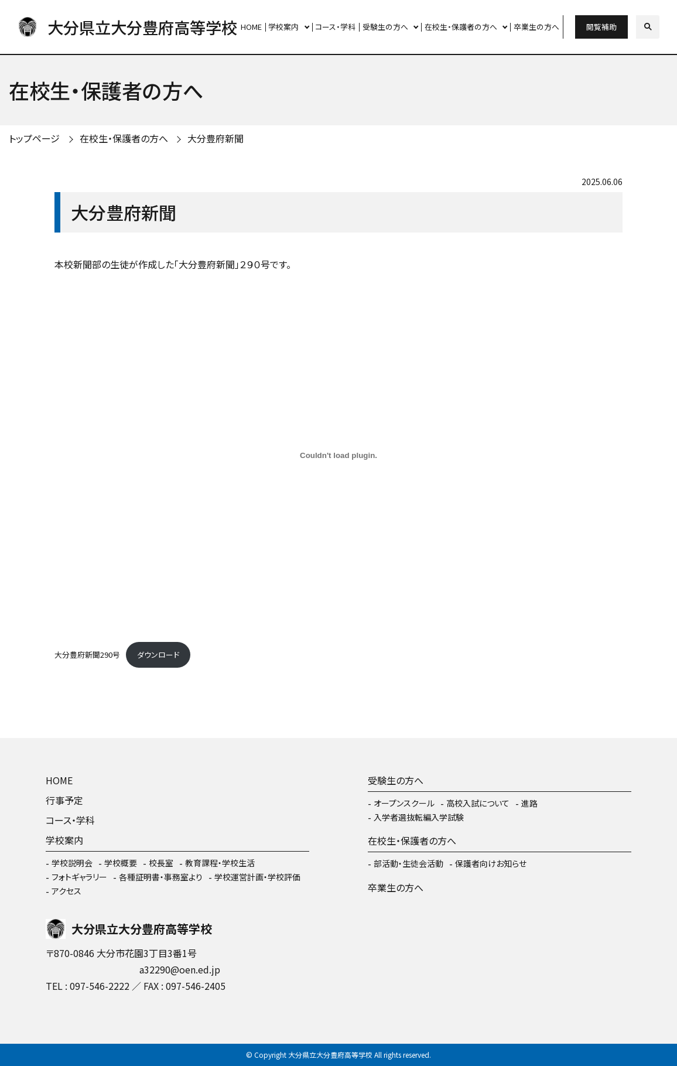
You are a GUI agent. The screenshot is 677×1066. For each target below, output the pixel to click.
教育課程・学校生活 (220, 863)
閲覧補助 (601, 26)
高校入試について (478, 803)
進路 (529, 803)
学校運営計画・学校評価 (257, 877)
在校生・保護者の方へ (461, 26)
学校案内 (283, 26)
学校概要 (120, 863)
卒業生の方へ (536, 26)
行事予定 (64, 800)
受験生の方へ (385, 26)
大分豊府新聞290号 (87, 654)
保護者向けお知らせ (490, 863)
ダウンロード (158, 654)
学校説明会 (72, 863)
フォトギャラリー (79, 877)
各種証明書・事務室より (161, 877)
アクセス (66, 891)
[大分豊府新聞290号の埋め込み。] (338, 455)
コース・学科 (335, 26)
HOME (251, 26)
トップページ (34, 138)
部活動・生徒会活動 (408, 863)
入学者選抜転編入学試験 (419, 817)
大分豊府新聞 (215, 138)
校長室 (161, 863)
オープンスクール (404, 803)
